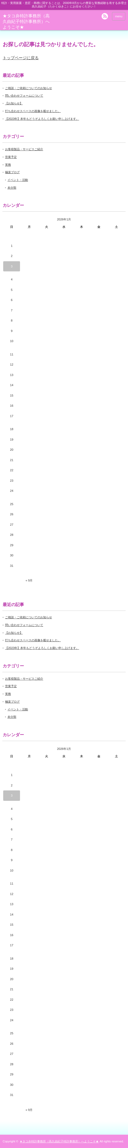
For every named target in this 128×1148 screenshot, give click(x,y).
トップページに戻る (21, 58)
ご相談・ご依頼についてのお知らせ (28, 88)
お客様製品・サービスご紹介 (24, 149)
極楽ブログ (12, 172)
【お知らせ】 (14, 103)
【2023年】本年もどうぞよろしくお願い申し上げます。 (42, 118)
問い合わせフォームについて (24, 95)
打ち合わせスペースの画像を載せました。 (33, 111)
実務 (8, 164)
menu (118, 16)
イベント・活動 (17, 179)
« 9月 (29, 580)
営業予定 (11, 157)
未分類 (11, 187)
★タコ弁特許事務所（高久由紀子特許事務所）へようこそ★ (26, 21)
